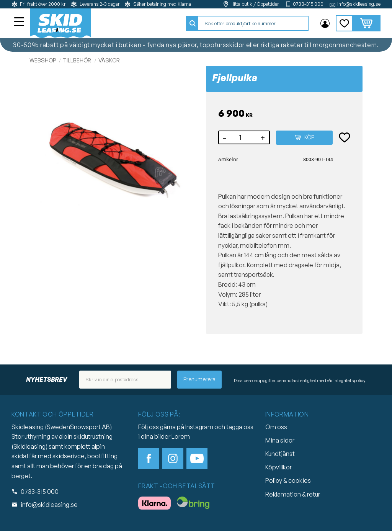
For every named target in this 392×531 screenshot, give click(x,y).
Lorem (181, 436)
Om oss (276, 427)
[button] (19, 22)
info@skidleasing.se (49, 504)
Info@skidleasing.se (359, 4)
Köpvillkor (278, 467)
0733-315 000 (308, 4)
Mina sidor (279, 440)
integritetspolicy (349, 380)
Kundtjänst (280, 453)
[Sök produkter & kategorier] (253, 23)
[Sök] (192, 23)
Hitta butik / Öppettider (254, 4)
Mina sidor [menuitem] (325, 23)
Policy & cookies (288, 480)
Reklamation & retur (292, 494)
